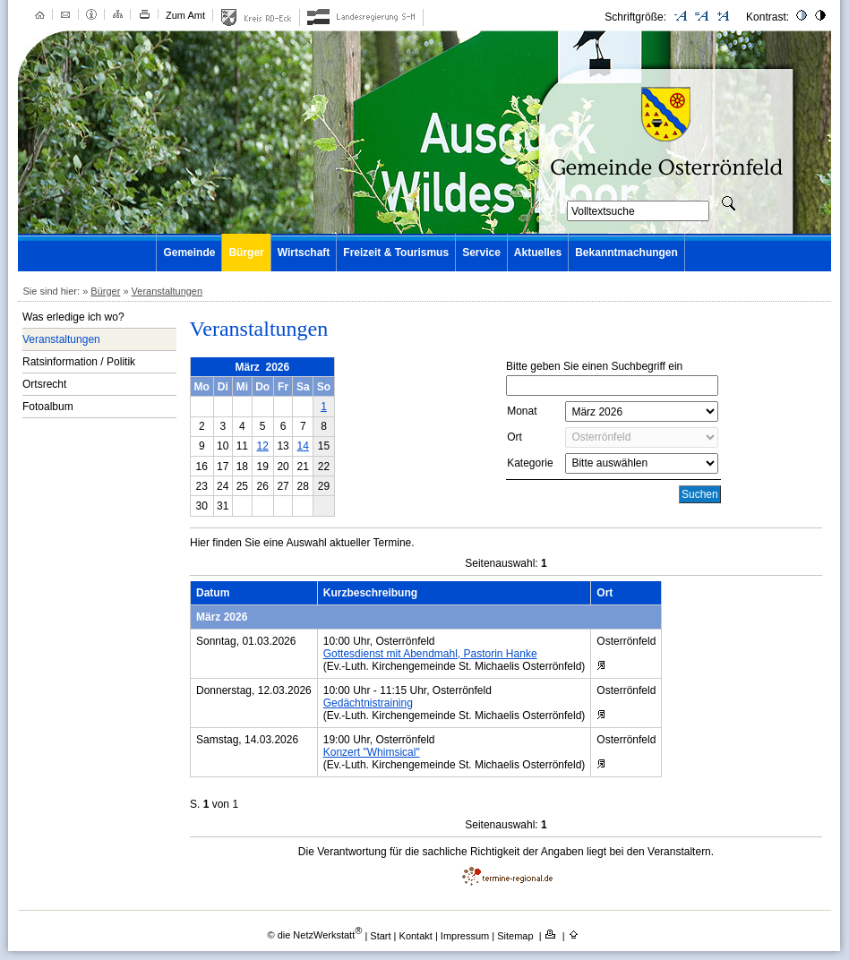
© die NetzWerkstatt (314, 935)
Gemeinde (189, 252)
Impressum (466, 935)
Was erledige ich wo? (73, 317)
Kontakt (417, 935)
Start (380, 935)
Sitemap (516, 935)
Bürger (245, 252)
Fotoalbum (47, 406)
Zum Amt (185, 15)
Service (481, 252)
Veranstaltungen (167, 291)
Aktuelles (538, 252)
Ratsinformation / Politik (78, 362)
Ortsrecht (44, 384)
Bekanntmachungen (626, 252)
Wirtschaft (304, 252)
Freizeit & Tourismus (396, 252)
